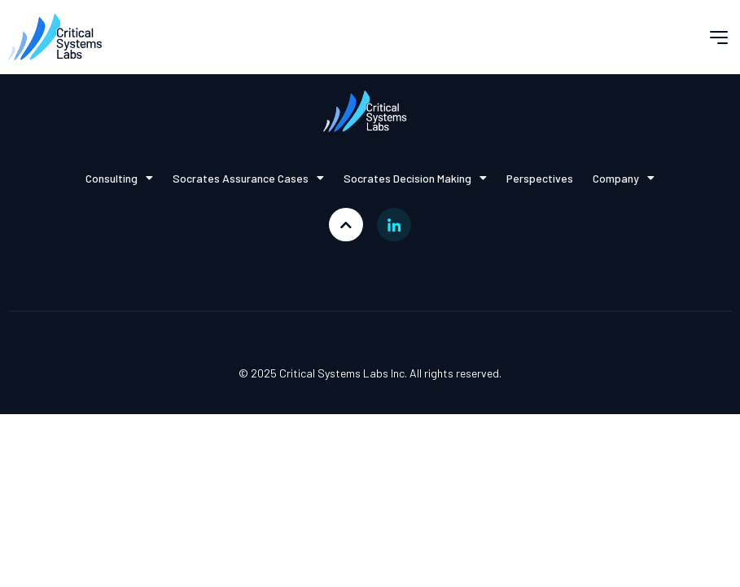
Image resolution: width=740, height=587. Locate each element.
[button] (718, 37)
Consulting (119, 178)
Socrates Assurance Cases (248, 178)
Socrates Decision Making (415, 178)
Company (624, 178)
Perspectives (539, 178)
